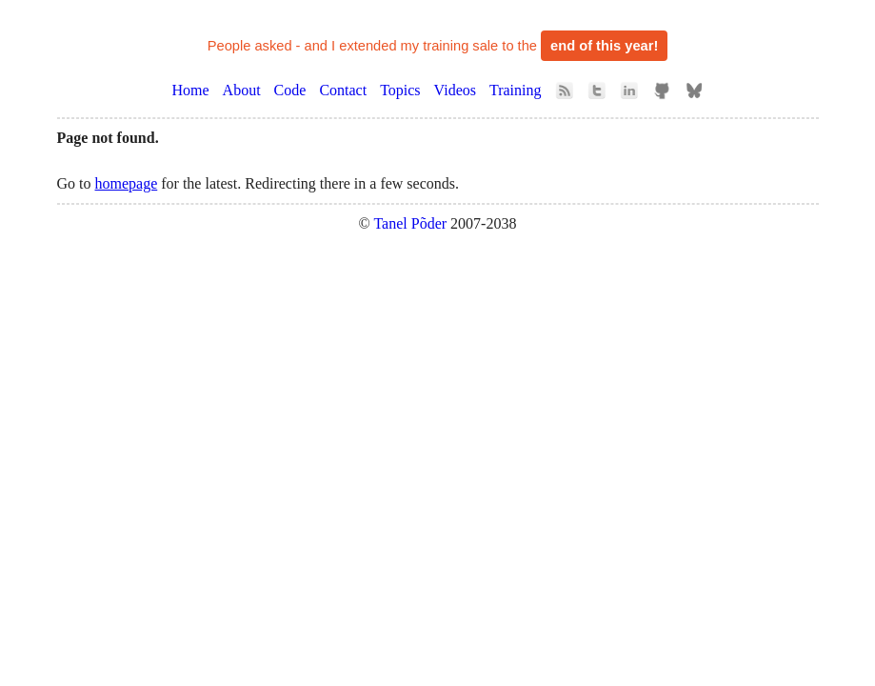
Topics (400, 90)
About (242, 90)
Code (290, 90)
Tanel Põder (410, 223)
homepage (126, 183)
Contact (343, 90)
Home (190, 90)
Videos (455, 90)
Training (515, 90)
